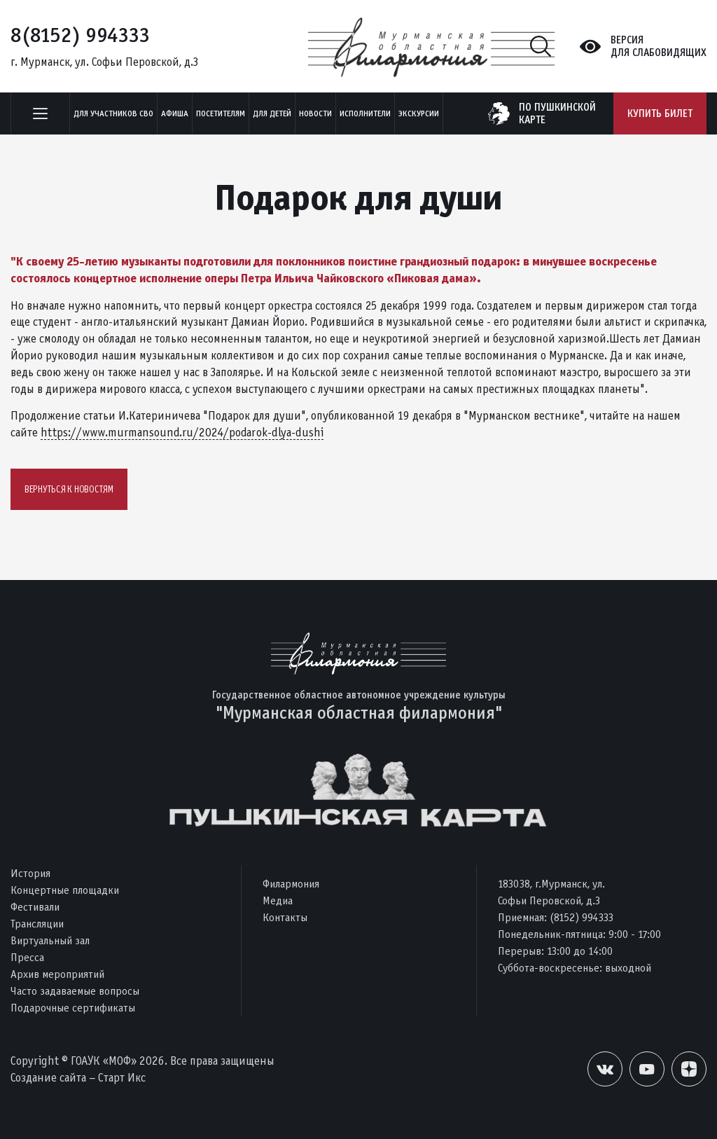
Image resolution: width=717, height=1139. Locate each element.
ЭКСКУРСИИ (418, 113)
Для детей (272, 113)
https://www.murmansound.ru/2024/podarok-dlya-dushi (182, 432)
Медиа (278, 900)
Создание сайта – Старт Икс (78, 1078)
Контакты (285, 917)
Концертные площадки (65, 890)
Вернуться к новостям (69, 489)
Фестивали (35, 906)
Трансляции (37, 923)
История (30, 873)
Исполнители (365, 113)
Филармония (291, 883)
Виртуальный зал (50, 940)
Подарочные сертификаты (73, 1007)
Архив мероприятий (57, 974)
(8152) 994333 (581, 917)
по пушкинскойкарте (557, 113)
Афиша (174, 113)
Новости (315, 113)
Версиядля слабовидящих (658, 46)
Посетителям (220, 113)
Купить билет (659, 113)
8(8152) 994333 (80, 35)
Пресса (27, 957)
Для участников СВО (113, 113)
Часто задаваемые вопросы (75, 991)
